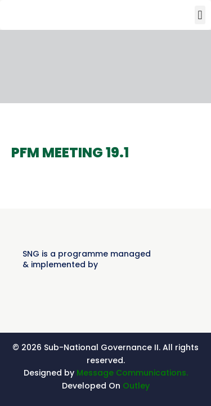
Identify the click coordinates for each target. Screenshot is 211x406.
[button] (200, 15)
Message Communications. (132, 372)
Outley (136, 385)
